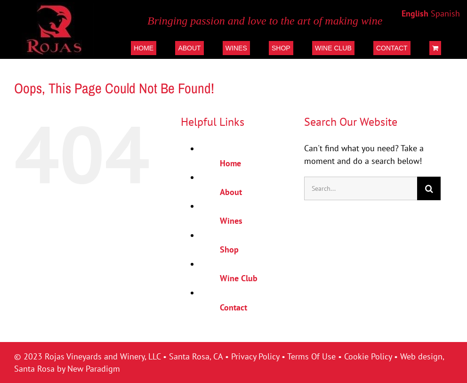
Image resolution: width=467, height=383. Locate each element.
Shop (229, 249)
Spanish (445, 13)
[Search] (429, 188)
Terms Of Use (311, 356)
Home (230, 163)
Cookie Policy (368, 356)
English (415, 13)
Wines (231, 220)
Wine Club (239, 278)
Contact (233, 307)
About (231, 192)
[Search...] (361, 188)
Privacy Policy (255, 356)
